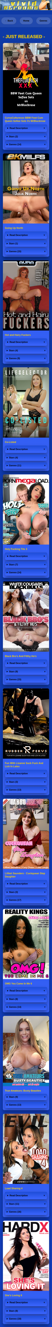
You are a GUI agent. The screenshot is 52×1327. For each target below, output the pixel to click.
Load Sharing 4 (13, 1188)
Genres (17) (15, 900)
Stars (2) (13, 136)
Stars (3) (13, 782)
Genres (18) (15, 1319)
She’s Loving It (13, 1295)
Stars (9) (13, 671)
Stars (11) (14, 1204)
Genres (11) (15, 465)
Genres (43, 21)
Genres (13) (15, 790)
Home (26, 21)
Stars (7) (13, 564)
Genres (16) (15, 1212)
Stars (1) (13, 243)
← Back (9, 21)
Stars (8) (13, 999)
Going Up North (14, 228)
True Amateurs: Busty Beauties (23, 1090)
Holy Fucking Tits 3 (16, 549)
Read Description (19, 128)
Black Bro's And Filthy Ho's (21, 656)
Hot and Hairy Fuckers (18, 335)
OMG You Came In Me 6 (18, 983)
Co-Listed (10, 442)
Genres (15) (15, 251)
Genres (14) (15, 144)
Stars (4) (13, 350)
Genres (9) (14, 358)
